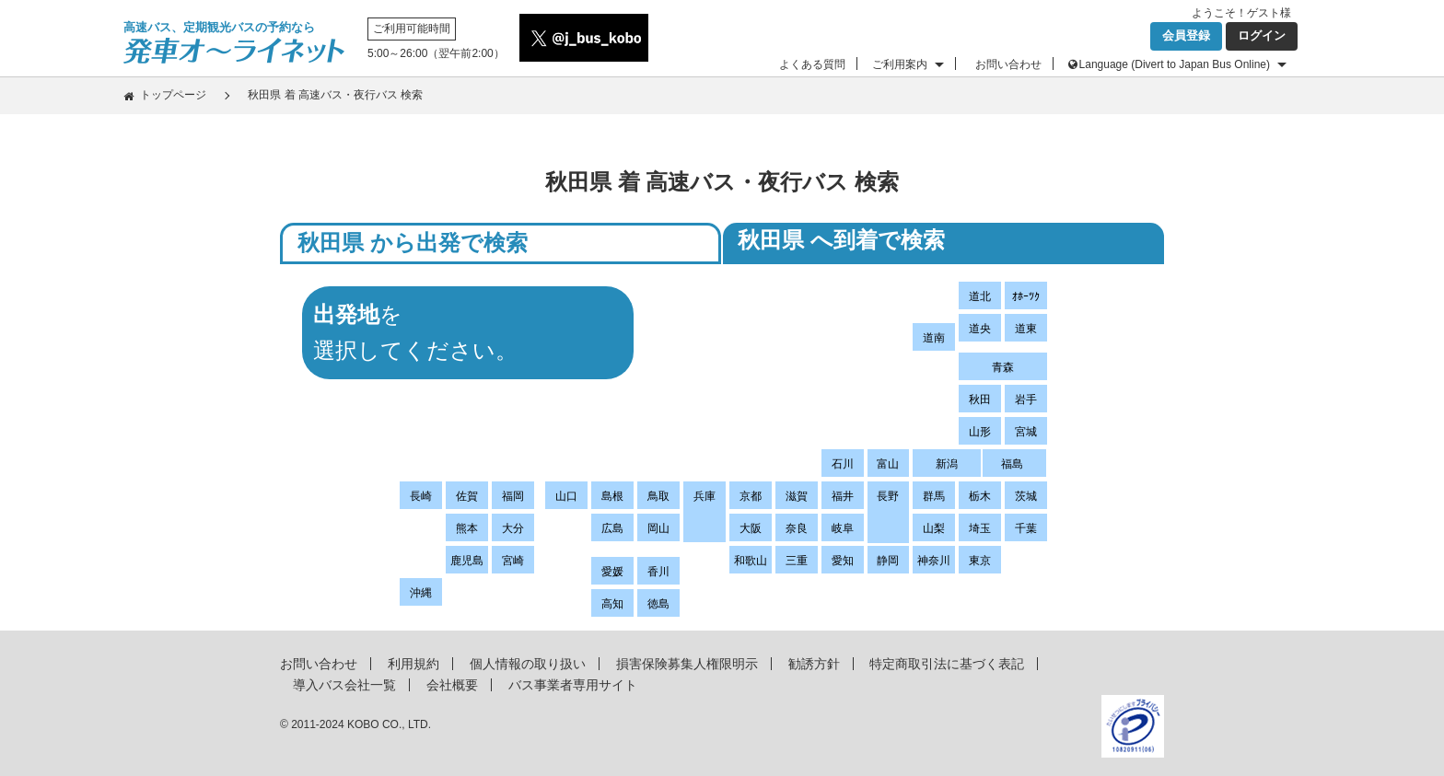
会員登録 (1186, 35)
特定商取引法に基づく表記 (946, 663)
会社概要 (452, 685)
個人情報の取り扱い (528, 663)
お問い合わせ (1008, 64)
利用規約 (413, 663)
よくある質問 (812, 64)
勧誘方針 (814, 663)
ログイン (1262, 35)
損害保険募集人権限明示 (687, 663)
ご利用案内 (899, 64)
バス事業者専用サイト (572, 685)
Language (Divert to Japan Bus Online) (1174, 64)
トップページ (173, 94)
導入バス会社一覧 (344, 685)
